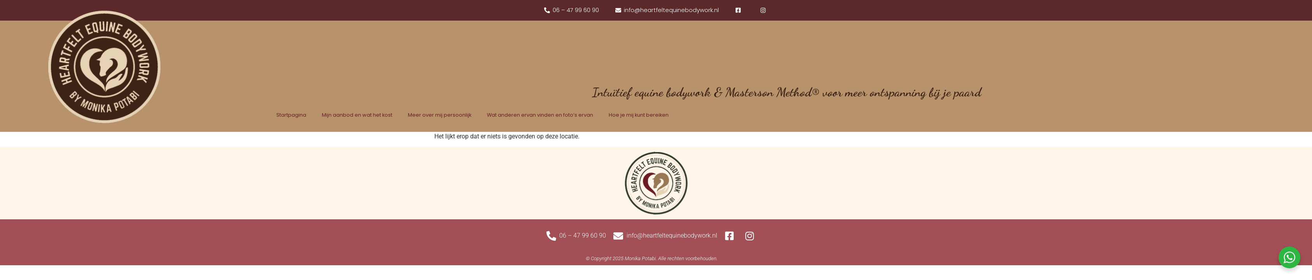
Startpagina (291, 115)
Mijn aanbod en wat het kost (357, 115)
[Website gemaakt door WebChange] (652, 258)
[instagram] (764, 10)
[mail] (667, 10)
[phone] (571, 10)
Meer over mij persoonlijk (439, 115)
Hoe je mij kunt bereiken (639, 115)
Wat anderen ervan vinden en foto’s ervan (540, 115)
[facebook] (739, 10)
